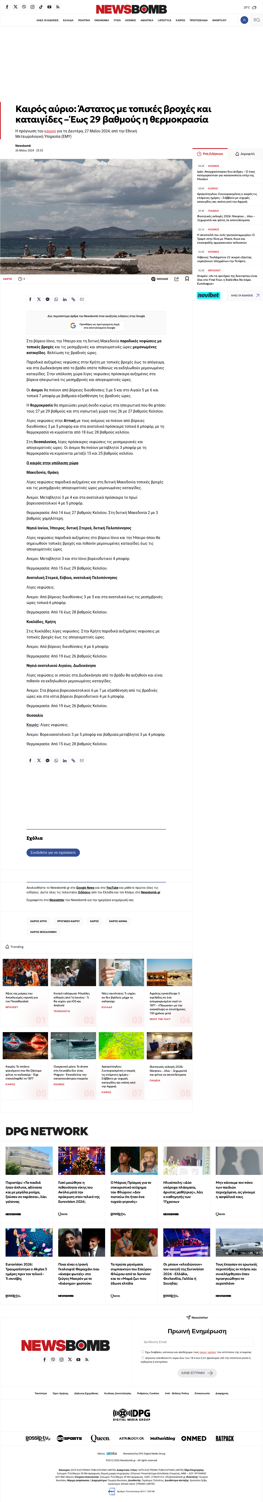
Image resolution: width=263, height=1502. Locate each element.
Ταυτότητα (41, 1393)
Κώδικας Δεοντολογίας (117, 1393)
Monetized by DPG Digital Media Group (144, 1453)
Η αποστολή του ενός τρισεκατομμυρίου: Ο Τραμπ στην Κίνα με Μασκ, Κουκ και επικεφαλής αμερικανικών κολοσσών (226, 238)
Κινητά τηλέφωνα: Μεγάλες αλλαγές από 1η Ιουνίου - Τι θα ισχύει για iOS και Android (72, 999)
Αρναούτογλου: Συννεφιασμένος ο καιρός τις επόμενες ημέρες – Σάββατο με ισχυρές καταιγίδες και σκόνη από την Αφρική (118, 1076)
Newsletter (56, 900)
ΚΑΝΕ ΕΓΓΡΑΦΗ (197, 1373)
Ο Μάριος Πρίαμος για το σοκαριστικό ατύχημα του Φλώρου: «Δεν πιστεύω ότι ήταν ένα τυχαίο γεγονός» (131, 1192)
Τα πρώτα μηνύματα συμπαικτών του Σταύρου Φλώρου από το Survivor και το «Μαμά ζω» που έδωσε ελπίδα (131, 1274)
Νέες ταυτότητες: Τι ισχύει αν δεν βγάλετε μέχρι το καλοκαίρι (119, 997)
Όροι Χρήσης (60, 1393)
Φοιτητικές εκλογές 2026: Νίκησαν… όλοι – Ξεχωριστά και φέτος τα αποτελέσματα (168, 1070)
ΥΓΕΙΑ (117, 20)
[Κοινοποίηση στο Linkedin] (65, 299)
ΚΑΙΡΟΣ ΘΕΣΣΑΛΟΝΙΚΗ (43, 932)
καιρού (50, 131)
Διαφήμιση (222, 1393)
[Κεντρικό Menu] (257, 20)
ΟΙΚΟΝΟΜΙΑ (101, 20)
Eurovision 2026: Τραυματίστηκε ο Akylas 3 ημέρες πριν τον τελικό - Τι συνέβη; (26, 1271)
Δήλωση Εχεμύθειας (86, 1393)
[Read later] (187, 279)
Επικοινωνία (202, 1393)
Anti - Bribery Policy (177, 1393)
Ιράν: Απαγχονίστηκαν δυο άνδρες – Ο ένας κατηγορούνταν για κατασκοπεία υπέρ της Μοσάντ (226, 175)
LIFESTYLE (164, 20)
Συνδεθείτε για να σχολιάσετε (53, 852)
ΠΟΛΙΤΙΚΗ (84, 20)
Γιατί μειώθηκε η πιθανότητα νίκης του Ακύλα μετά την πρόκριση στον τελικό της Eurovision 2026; (79, 1192)
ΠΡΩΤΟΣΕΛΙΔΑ (199, 20)
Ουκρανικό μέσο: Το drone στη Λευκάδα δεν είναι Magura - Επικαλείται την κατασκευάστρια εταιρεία (71, 1072)
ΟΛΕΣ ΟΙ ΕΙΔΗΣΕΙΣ (48, 20)
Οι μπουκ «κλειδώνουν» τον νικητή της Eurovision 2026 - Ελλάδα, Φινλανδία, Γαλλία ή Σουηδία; (183, 1274)
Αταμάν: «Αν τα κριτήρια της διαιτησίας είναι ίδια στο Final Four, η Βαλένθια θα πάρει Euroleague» (227, 279)
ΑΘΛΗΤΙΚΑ (146, 20)
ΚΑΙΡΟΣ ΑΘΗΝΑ (118, 921)
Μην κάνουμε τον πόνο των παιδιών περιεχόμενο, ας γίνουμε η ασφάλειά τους (235, 1189)
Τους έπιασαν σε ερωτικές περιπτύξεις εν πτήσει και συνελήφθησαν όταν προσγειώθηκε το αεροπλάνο (236, 1274)
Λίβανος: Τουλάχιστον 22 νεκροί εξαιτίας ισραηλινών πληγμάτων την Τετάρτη (224, 259)
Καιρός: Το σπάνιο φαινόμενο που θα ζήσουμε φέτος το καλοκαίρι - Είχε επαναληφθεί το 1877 (23, 1072)
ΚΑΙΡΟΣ (180, 20)
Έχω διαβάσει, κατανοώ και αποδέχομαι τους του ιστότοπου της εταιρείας (198, 1352)
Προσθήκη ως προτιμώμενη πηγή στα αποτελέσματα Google (94, 326)
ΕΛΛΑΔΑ (68, 20)
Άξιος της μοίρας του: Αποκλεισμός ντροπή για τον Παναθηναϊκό (22, 997)
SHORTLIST (219, 20)
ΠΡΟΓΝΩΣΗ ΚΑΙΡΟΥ (68, 921)
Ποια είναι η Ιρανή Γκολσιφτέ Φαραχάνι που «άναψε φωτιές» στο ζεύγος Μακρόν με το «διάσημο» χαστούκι (78, 1274)
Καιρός (32, 725)
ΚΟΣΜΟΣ (130, 20)
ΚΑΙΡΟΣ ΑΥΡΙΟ (38, 921)
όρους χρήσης (208, 1352)
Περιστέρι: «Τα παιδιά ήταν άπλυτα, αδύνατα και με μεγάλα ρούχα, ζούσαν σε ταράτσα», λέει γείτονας (26, 1192)
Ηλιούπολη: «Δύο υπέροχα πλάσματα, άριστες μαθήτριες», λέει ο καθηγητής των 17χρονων (183, 1192)
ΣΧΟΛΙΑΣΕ (159, 279)
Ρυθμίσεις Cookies (148, 1393)
